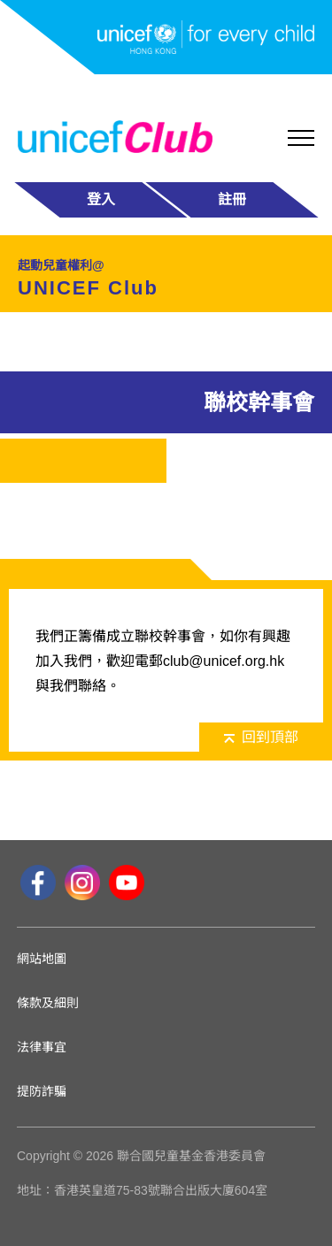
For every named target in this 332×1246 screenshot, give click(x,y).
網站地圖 (41, 959)
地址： (35, 1190)
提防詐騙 (41, 1091)
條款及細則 (48, 1003)
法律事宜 (41, 1047)
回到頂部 (261, 737)
